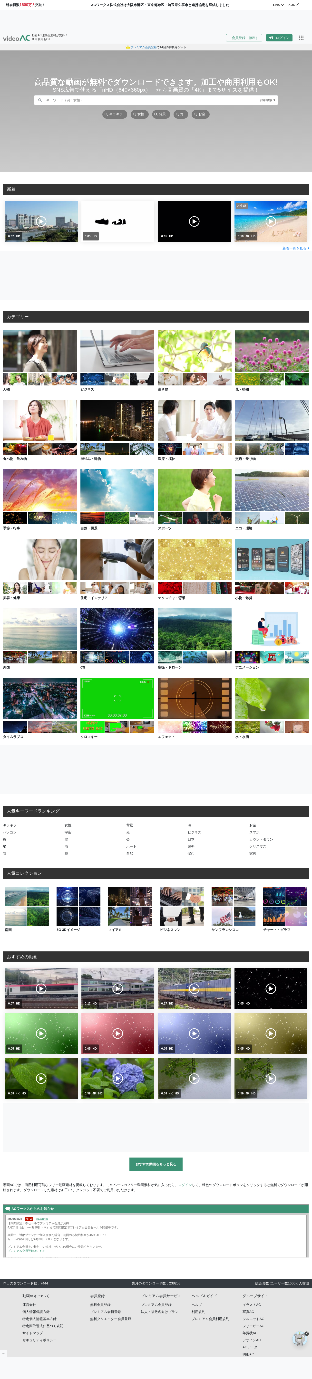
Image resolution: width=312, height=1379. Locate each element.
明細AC (248, 1354)
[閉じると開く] (3, 1353)
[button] (246, 37)
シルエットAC (253, 1319)
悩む (191, 853)
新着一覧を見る (296, 248)
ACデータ (250, 1347)
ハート (131, 846)
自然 (129, 853)
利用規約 (198, 1312)
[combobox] (152, 100)
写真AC (248, 1312)
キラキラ (10, 825)
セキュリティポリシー (39, 1340)
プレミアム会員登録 (105, 1312)
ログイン (279, 38)
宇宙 (68, 832)
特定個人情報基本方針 (39, 1319)
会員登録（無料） (244, 38)
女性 (68, 825)
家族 (252, 853)
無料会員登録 (100, 1305)
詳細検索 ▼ (268, 100)
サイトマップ (32, 1333)
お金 (252, 825)
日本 (191, 839)
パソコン (10, 832)
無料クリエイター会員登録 (110, 1319)
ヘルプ (197, 1305)
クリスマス (257, 846)
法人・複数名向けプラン (159, 1312)
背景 (129, 825)
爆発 (191, 846)
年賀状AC (250, 1333)
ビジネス (194, 832)
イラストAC (252, 1305)
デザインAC (252, 1340)
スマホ (254, 832)
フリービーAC (253, 1326)
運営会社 (29, 1305)
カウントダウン (261, 839)
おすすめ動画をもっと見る (156, 1164)
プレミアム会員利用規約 (210, 1319)
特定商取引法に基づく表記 (42, 1326)
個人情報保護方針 (36, 1312)
